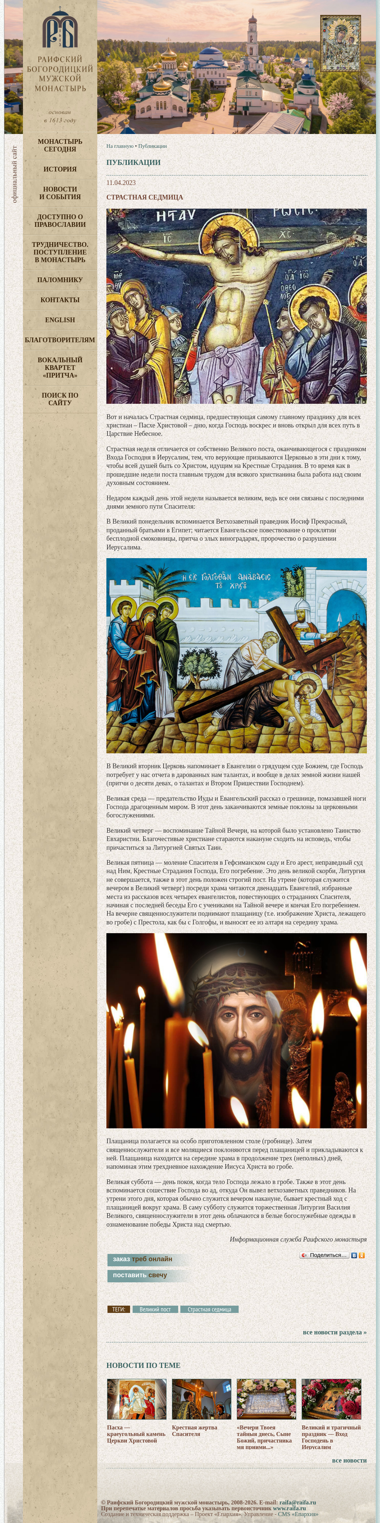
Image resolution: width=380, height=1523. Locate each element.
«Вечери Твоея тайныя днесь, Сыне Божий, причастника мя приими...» (264, 1437)
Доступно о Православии (60, 220)
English (60, 320)
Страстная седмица (209, 1309)
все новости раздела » (335, 1332)
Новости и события (60, 193)
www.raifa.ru (289, 1508)
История (60, 169)
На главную (120, 146)
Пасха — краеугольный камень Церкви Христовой (136, 1434)
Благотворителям (60, 340)
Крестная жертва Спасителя (194, 1430)
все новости (349, 1460)
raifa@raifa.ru (297, 1502)
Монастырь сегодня (60, 145)
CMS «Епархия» (298, 1514)
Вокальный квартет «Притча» (60, 367)
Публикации (152, 146)
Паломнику (60, 280)
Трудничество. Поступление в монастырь (60, 252)
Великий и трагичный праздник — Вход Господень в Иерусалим (331, 1437)
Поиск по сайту (60, 399)
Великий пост (155, 1309)
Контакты (59, 300)
